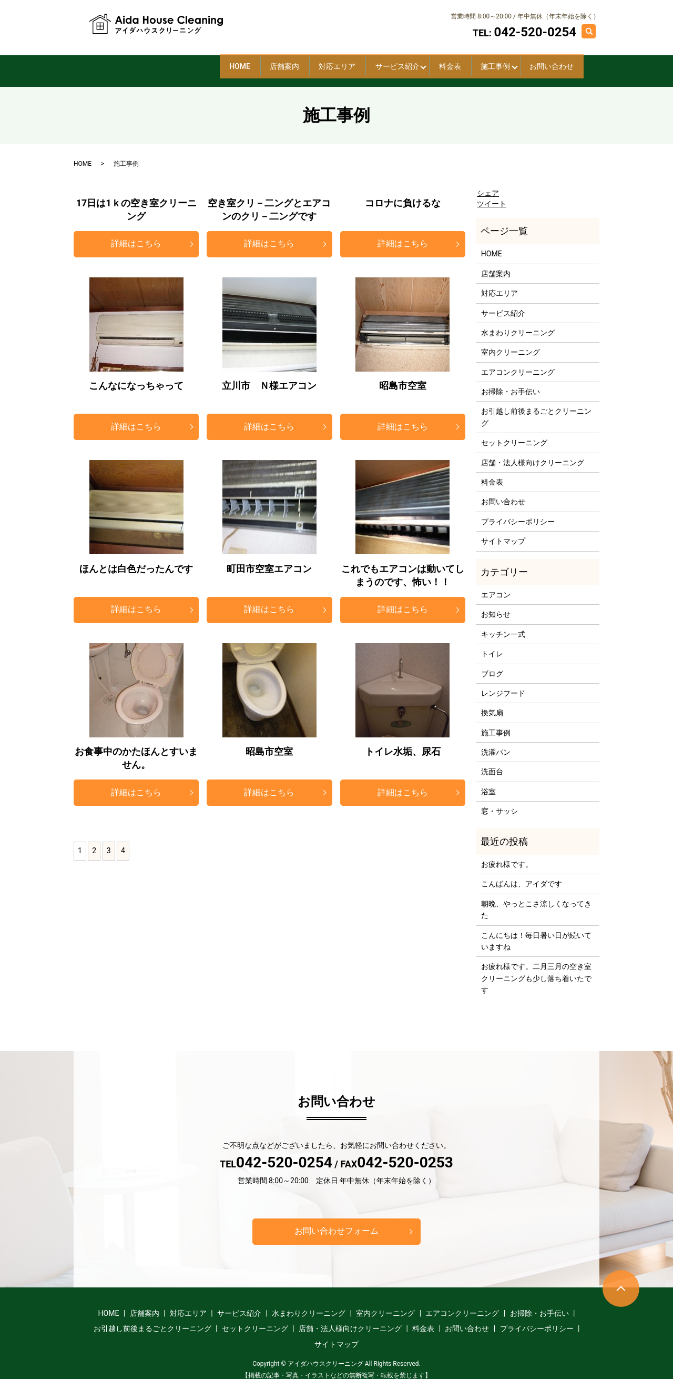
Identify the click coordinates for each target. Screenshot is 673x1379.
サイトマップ (503, 532)
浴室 (488, 783)
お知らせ (496, 606)
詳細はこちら (136, 235)
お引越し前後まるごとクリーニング (536, 408)
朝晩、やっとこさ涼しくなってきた (536, 901)
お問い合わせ (543, 61)
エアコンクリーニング (518, 363)
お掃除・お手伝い (510, 383)
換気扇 (492, 704)
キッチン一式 (503, 625)
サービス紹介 (337, 61)
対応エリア (259, 61)
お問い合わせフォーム (336, 1222)
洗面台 (492, 763)
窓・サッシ (499, 802)
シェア (488, 185)
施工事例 (469, 61)
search (593, 30)
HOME (127, 61)
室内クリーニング (510, 343)
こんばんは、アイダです (521, 875)
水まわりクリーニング (518, 324)
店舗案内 (190, 61)
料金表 (407, 61)
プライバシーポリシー (518, 512)
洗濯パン (496, 744)
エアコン (496, 586)
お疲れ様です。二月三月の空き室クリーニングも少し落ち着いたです (536, 970)
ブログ (492, 665)
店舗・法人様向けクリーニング (532, 453)
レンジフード (503, 685)
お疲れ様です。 (507, 856)
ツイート (491, 195)
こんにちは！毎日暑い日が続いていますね (536, 932)
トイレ (492, 645)
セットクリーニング (514, 434)
